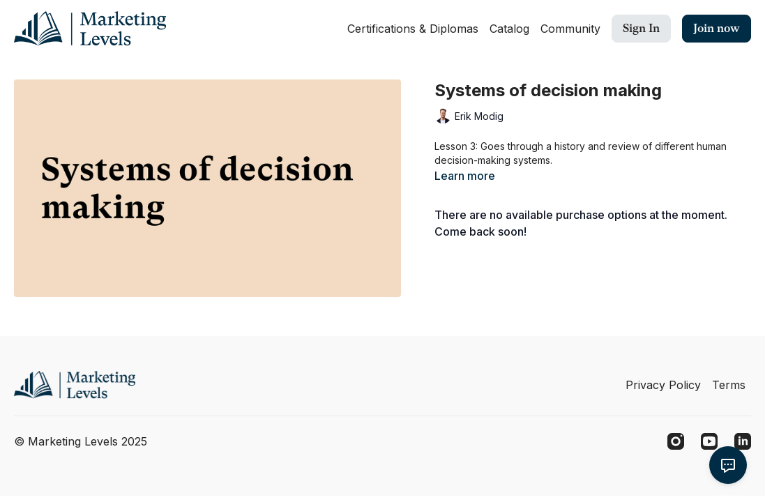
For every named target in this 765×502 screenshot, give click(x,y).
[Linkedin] (742, 441)
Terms (728, 385)
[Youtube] (709, 441)
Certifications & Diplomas (412, 29)
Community (570, 29)
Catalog (509, 29)
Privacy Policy (663, 385)
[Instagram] (675, 441)
